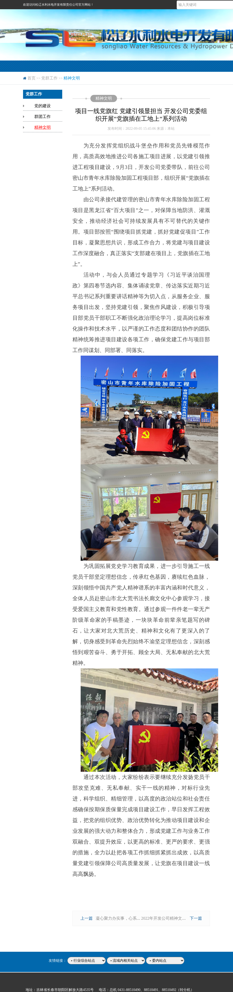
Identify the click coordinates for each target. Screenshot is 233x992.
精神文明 (42, 127)
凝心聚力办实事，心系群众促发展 (126, 918)
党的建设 (42, 106)
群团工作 (42, 116)
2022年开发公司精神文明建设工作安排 (176, 918)
